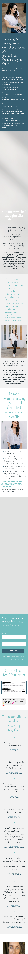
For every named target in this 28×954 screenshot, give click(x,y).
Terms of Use (7, 659)
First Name (5, 634)
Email (3, 641)
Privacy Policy (21, 659)
